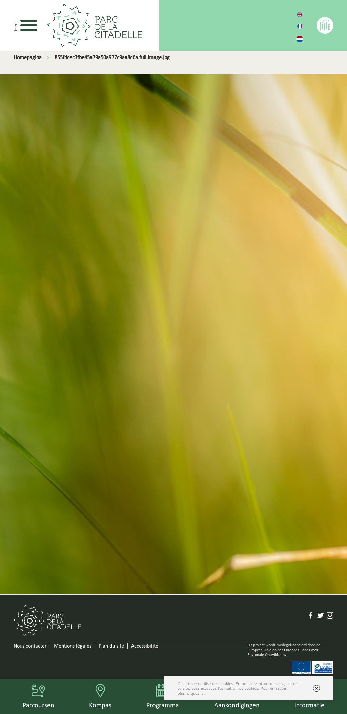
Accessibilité (144, 646)
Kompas (100, 705)
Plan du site (111, 646)
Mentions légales (72, 646)
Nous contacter (30, 646)
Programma (162, 705)
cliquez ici (195, 693)
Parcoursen (38, 705)
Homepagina (28, 57)
